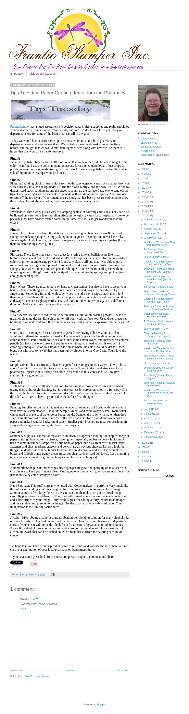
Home (70, 670)
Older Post (123, 670)
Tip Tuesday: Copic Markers (158, 286)
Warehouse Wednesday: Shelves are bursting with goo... (158, 393)
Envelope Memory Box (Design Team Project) (157, 335)
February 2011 (152, 432)
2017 (144, 187)
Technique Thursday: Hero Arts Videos (157, 342)
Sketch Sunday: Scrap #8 (157, 363)
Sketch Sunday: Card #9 (156, 257)
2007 (144, 456)
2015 (144, 197)
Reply (23, 608)
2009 (144, 447)
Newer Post (17, 670)
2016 (144, 192)
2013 (144, 206)
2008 (144, 452)
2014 (144, 201)
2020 (144, 174)
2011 (144, 215)
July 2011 (149, 409)
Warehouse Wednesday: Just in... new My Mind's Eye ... (159, 350)
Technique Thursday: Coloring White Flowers (159, 384)
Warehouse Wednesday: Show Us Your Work (157, 315)
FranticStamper (20, 126)
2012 (144, 211)
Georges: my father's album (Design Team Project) (158, 300)
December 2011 (153, 219)
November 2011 (153, 224)
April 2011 (150, 423)
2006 (144, 461)
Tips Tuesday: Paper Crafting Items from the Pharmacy (159, 357)
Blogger (101, 704)
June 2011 (150, 413)
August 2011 (151, 238)
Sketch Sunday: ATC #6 (156, 328)
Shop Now (17, 73)
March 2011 (151, 427)
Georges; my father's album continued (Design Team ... (159, 263)
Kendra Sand (148, 151)
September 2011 (153, 233)
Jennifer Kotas (148, 138)
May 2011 (149, 418)
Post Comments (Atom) (37, 676)
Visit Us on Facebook (43, 73)
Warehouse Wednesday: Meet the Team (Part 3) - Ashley (158, 279)
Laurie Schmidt (149, 142)
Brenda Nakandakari (151, 146)
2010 (144, 442)
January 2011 (151, 437)
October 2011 (151, 228)
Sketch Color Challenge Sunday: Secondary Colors (159, 293)
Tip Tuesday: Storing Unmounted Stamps (156, 251)
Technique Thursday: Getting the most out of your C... (159, 270)
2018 (144, 183)
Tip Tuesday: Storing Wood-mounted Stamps (158, 322)
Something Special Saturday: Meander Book (159, 369)
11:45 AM (33, 599)
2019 (144, 178)
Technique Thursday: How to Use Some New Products (159, 307)
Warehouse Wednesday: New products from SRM (159, 243)
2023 (144, 169)
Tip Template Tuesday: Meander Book (155, 402)
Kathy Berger (147, 154)
